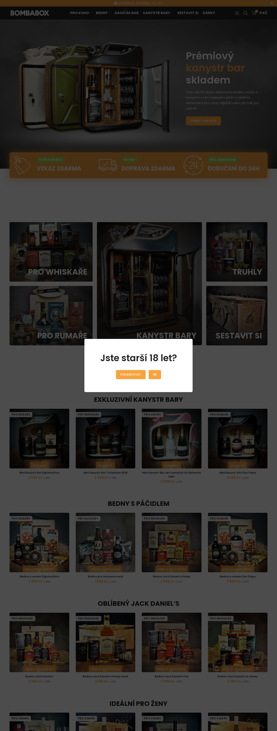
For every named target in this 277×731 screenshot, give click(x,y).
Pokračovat (130, 374)
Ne (155, 374)
